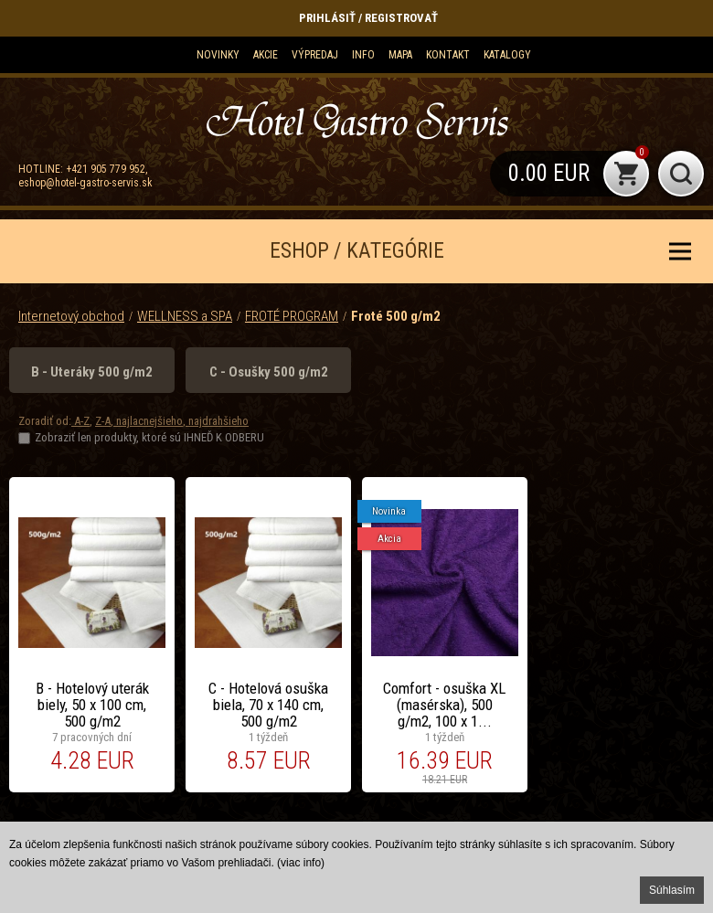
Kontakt (448, 54)
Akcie (265, 54)
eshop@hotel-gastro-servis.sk (85, 182)
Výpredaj (315, 54)
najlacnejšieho (148, 421)
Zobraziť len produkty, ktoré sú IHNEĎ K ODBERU (149, 437)
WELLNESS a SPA (184, 316)
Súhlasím (672, 890)
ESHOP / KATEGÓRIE (357, 251)
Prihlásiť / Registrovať (368, 18)
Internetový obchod (71, 316)
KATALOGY (507, 54)
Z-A (103, 421)
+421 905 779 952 (105, 169)
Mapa (400, 54)
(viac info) (301, 862)
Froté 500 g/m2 (396, 316)
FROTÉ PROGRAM (291, 316)
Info (363, 54)
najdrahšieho (217, 421)
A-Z (80, 421)
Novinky (218, 54)
